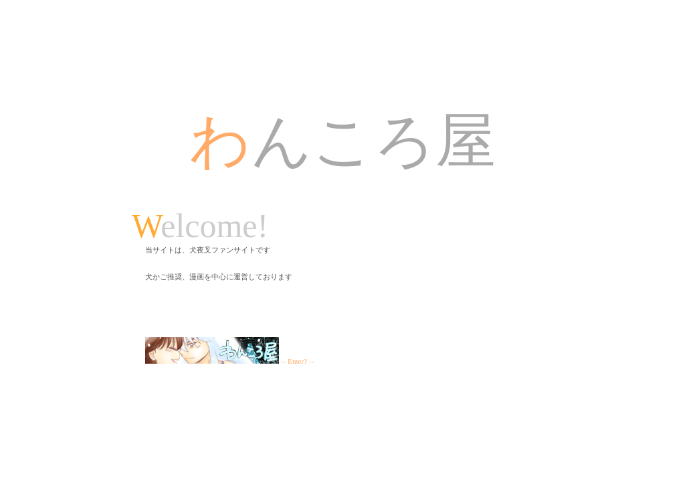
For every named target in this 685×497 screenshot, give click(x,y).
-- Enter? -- (229, 361)
